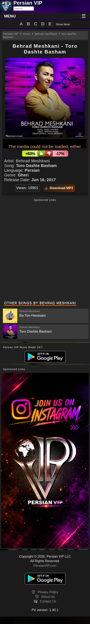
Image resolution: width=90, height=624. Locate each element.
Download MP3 (59, 188)
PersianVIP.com (45, 565)
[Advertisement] (45, 250)
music (26, 33)
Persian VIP (10, 33)
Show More (63, 24)
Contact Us (48, 601)
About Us (48, 596)
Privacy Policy (48, 592)
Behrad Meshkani (33, 161)
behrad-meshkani (46, 33)
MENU (10, 16)
